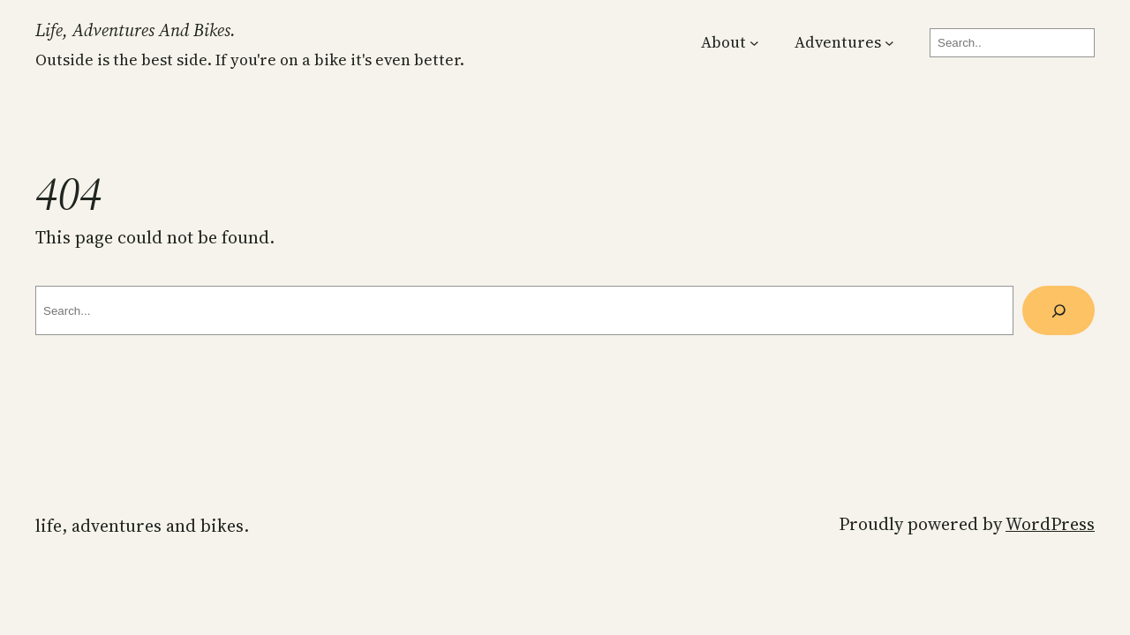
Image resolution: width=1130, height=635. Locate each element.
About (723, 42)
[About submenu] (754, 43)
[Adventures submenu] (889, 43)
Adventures (838, 42)
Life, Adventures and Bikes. (135, 30)
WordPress (1050, 524)
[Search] (1058, 310)
